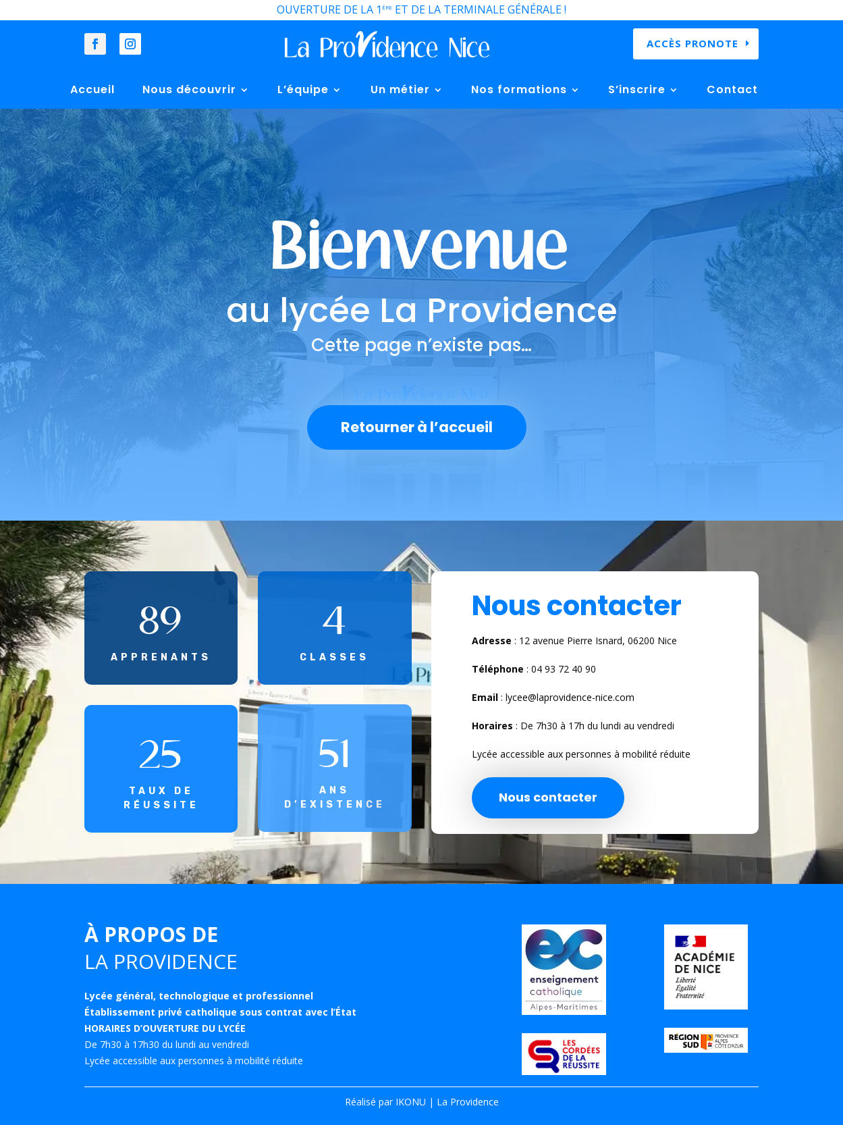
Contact (732, 89)
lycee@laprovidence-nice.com (570, 697)
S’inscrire (636, 89)
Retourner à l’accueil (417, 427)
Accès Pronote (692, 43)
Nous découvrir (189, 89)
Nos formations (519, 89)
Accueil (92, 89)
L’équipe (303, 89)
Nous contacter (548, 797)
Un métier (400, 89)
